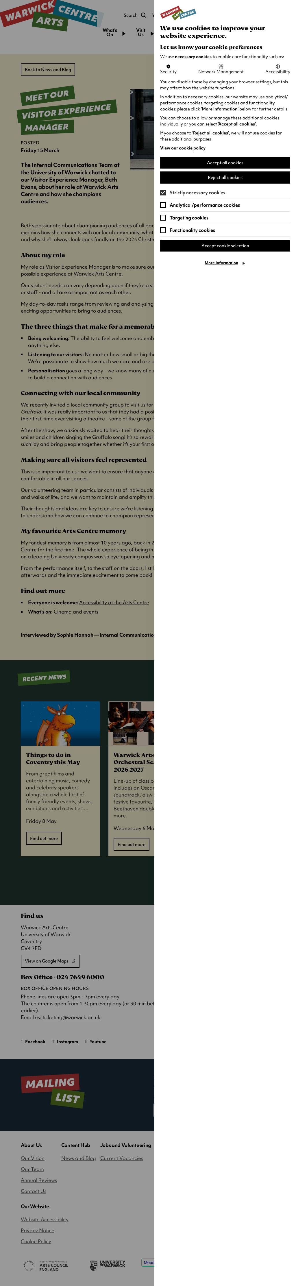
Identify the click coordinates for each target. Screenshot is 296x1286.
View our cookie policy (183, 148)
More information (221, 264)
